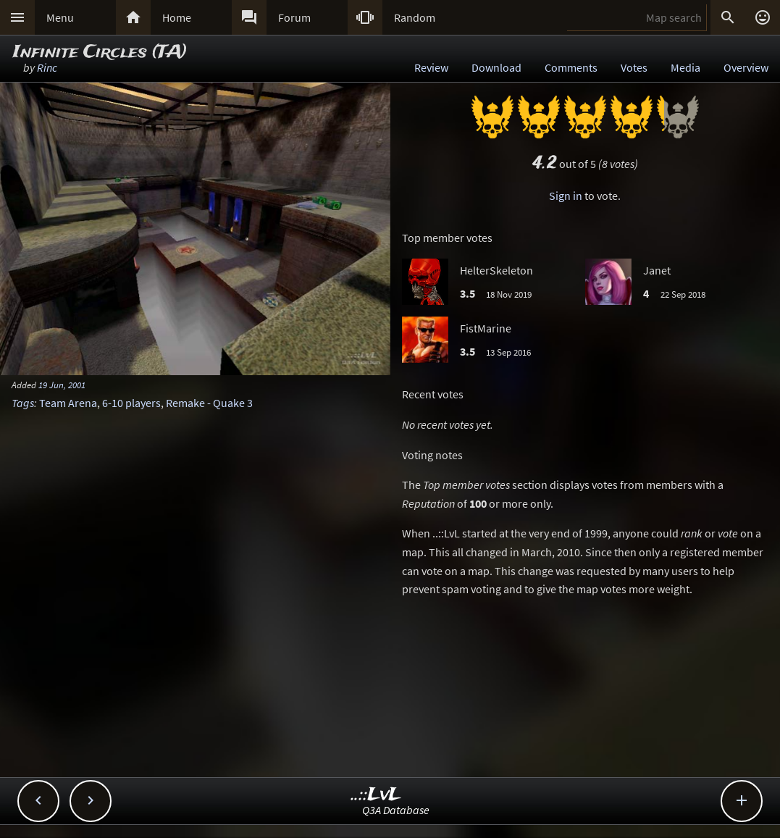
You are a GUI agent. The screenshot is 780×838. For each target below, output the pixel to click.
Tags (23, 402)
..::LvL (376, 795)
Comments (571, 67)
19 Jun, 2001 (61, 384)
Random (414, 17)
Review (431, 67)
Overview (746, 67)
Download (496, 67)
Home (176, 17)
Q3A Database (395, 810)
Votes (634, 67)
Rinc (47, 67)
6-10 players (131, 402)
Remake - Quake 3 (209, 402)
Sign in (565, 195)
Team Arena (68, 402)
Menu (60, 17)
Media (685, 67)
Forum (294, 17)
